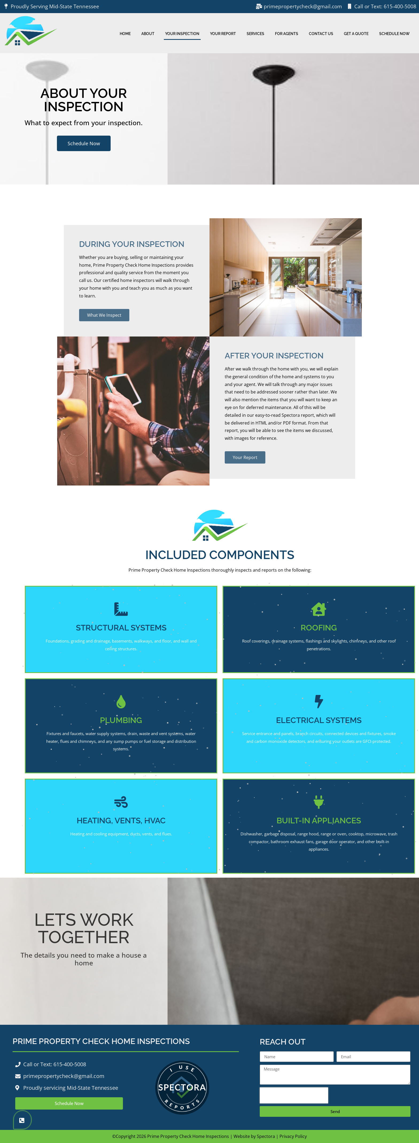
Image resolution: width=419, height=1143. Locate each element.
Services (255, 33)
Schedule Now (394, 33)
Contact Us (321, 33)
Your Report (223, 33)
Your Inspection (182, 33)
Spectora (266, 1136)
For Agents (286, 33)
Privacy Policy (293, 1136)
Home (125, 33)
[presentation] (294, 1095)
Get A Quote (356, 33)
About (147, 33)
